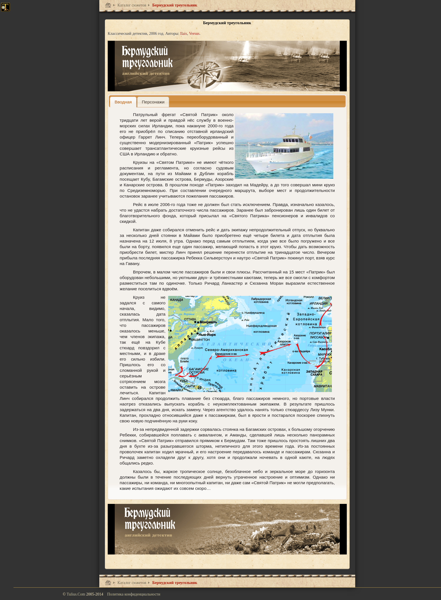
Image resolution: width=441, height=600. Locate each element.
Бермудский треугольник (174, 5)
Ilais (183, 33)
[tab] (123, 102)
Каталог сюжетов (131, 5)
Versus (194, 33)
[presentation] (123, 102)
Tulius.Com (76, 594)
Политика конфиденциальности (133, 594)
